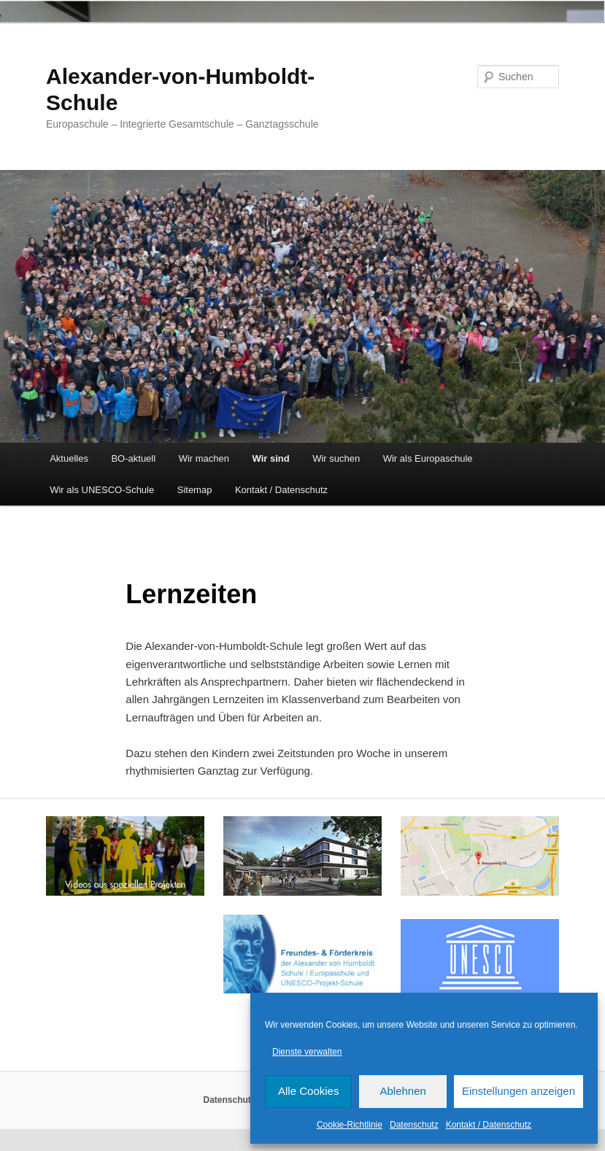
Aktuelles (69, 458)
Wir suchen (336, 458)
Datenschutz (414, 1125)
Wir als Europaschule (428, 458)
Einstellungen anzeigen (518, 1091)
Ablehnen (402, 1091)
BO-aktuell (133, 458)
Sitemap (194, 489)
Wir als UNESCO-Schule (102, 489)
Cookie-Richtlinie (349, 1125)
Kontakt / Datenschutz (488, 1125)
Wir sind (271, 458)
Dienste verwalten (307, 1052)
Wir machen (204, 458)
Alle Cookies (308, 1091)
